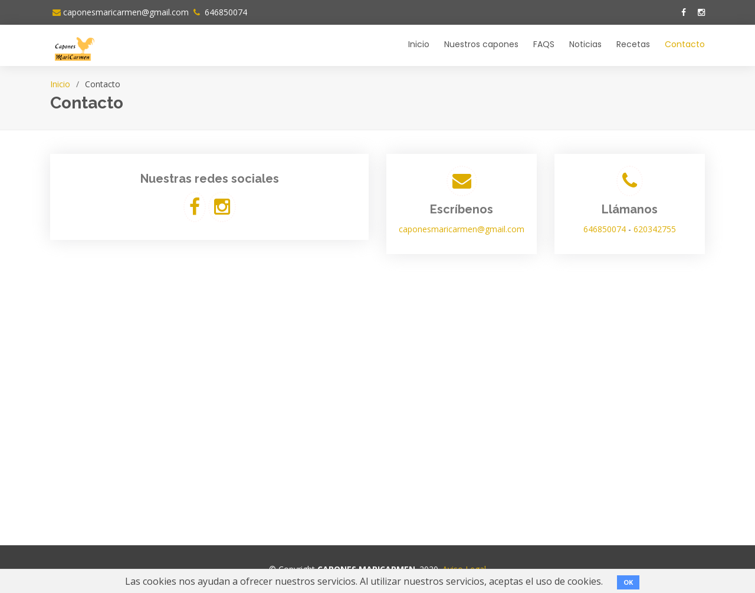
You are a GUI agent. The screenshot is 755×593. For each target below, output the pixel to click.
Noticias (585, 44)
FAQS (543, 44)
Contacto (685, 44)
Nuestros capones (481, 44)
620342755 (654, 229)
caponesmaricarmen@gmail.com (126, 12)
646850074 (224, 12)
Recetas (633, 44)
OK (628, 582)
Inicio (418, 44)
